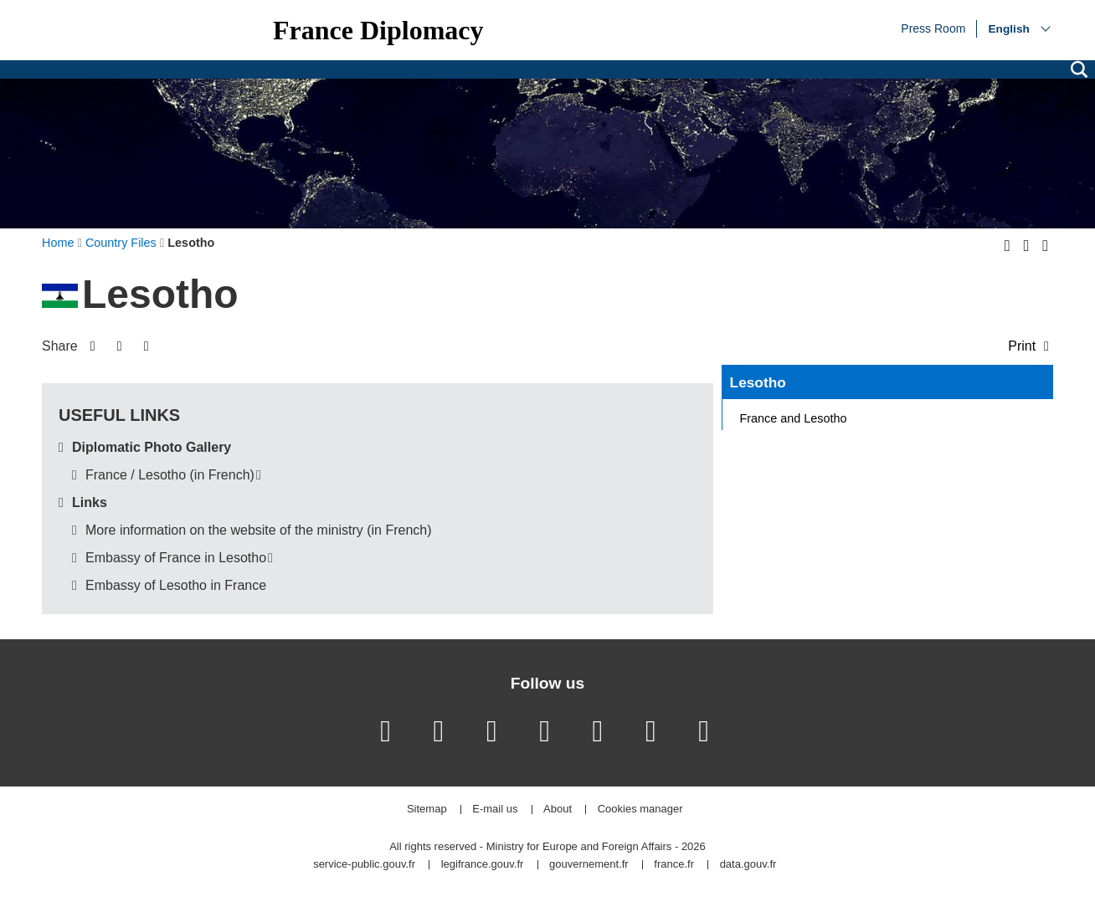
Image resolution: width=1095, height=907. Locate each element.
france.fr (674, 864)
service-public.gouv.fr (364, 864)
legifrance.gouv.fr (482, 864)
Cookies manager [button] (640, 809)
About (557, 809)
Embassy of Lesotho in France (175, 585)
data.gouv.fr (748, 864)
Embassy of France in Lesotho (175, 558)
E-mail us (494, 809)
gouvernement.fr (589, 864)
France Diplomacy (378, 30)
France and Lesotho (793, 418)
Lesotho (758, 382)
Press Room (933, 27)
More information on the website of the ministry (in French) (258, 530)
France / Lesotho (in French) (169, 475)
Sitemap (427, 809)
